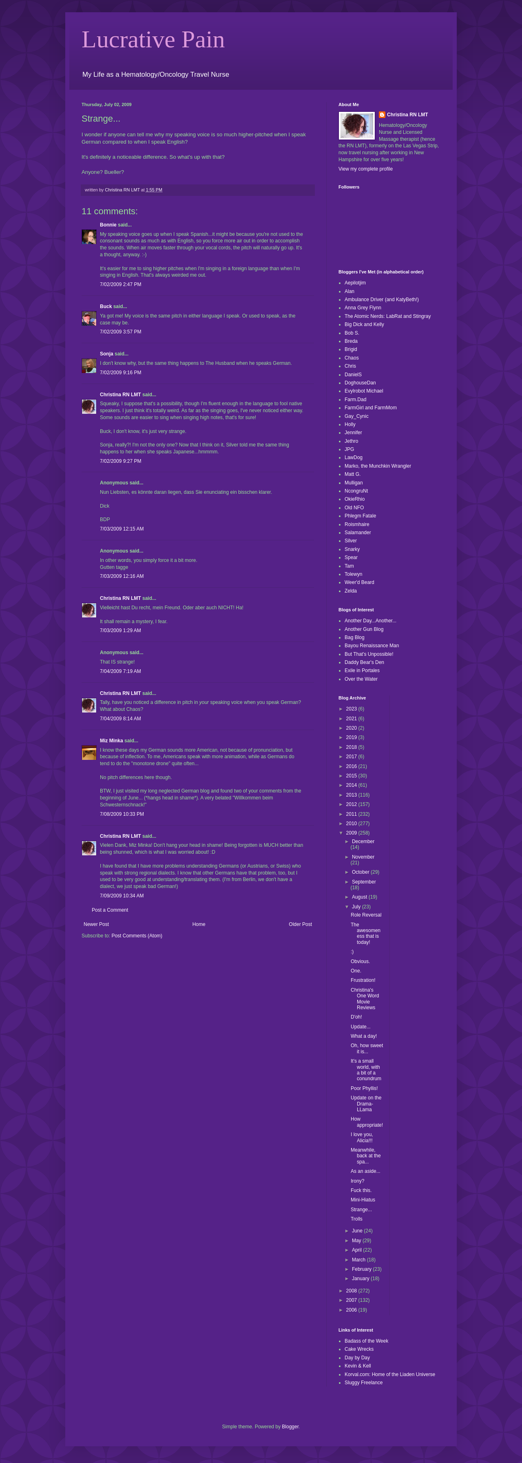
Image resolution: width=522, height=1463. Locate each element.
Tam (349, 566)
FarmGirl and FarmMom (371, 408)
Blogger (290, 1427)
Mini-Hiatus (363, 1200)
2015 (352, 776)
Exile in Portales (362, 670)
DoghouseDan (360, 383)
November (363, 857)
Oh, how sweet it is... (367, 1048)
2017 (352, 756)
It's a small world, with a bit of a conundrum (366, 1069)
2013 (352, 795)
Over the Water (361, 679)
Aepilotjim (355, 283)
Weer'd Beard (359, 582)
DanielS (353, 374)
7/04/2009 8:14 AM (120, 719)
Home (199, 924)
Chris (350, 366)
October (361, 872)
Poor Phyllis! (364, 1088)
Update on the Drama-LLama (366, 1103)
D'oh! (356, 1017)
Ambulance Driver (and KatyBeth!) (382, 299)
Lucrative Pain (153, 39)
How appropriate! (367, 1122)
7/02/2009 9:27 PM (120, 461)
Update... (361, 1027)
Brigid (351, 349)
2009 (352, 833)
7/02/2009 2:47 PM (120, 284)
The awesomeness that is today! (365, 933)
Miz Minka (111, 741)
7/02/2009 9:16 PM (120, 372)
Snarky (352, 549)
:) (352, 952)
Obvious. (360, 961)
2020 (352, 728)
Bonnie (108, 225)
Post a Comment (110, 910)
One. (356, 971)
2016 (352, 766)
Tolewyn (353, 574)
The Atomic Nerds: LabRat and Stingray (388, 316)
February (362, 1269)
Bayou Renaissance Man (372, 645)
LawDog (354, 457)
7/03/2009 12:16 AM (122, 576)
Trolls (357, 1219)
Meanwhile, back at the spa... (366, 1156)
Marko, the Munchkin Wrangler (378, 466)
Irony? (357, 1181)
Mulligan (354, 483)
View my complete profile (365, 169)
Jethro (351, 441)
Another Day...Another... (370, 621)
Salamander (358, 532)
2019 (352, 737)
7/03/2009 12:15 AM (122, 529)
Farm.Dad (355, 399)
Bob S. (352, 333)
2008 (352, 1291)
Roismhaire (357, 524)
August (360, 897)
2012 (352, 804)
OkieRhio (355, 499)
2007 (352, 1300)
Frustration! (363, 980)
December (363, 841)
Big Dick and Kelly (364, 324)
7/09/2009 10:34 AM (122, 896)
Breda (351, 341)
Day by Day (357, 1358)
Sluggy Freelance (364, 1382)
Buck (106, 306)
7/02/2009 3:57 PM (120, 332)
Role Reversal (366, 915)
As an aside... (365, 1171)
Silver (351, 541)
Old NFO (354, 508)
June (358, 1231)
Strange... (361, 1209)
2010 (352, 823)
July (357, 907)
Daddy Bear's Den (364, 662)
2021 (352, 719)
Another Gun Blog (364, 629)
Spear (351, 557)
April (357, 1250)
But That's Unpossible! (369, 654)
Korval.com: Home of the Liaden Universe (390, 1374)
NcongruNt (356, 491)
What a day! (364, 1036)
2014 (352, 785)
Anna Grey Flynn (363, 308)
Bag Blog (355, 637)
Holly (350, 424)
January (361, 1278)
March (359, 1260)
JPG (349, 449)
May (357, 1240)
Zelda (351, 591)
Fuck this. (361, 1190)
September (364, 882)
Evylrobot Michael (364, 391)
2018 (352, 747)
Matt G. (353, 474)
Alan (349, 291)
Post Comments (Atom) (136, 936)
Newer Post (96, 924)
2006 (352, 1310)
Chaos (352, 358)
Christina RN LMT (120, 394)
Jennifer (353, 432)
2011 (352, 814)
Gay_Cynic (357, 416)
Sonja (106, 354)
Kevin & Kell (358, 1366)
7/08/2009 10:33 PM (122, 814)
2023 (352, 709)
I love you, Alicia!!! (362, 1137)
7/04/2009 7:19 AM (120, 671)
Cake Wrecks (359, 1349)
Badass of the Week (366, 1341)
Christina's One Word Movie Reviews (365, 998)
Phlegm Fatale (360, 516)
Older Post (300, 924)
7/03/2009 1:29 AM (120, 630)
